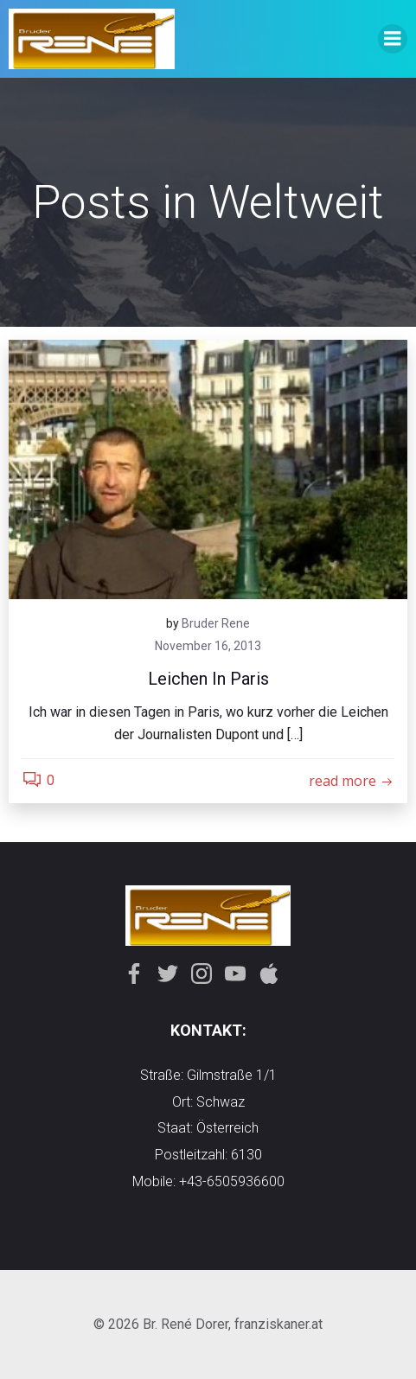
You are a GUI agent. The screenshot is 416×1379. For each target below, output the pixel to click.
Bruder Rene (216, 623)
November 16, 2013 (208, 646)
